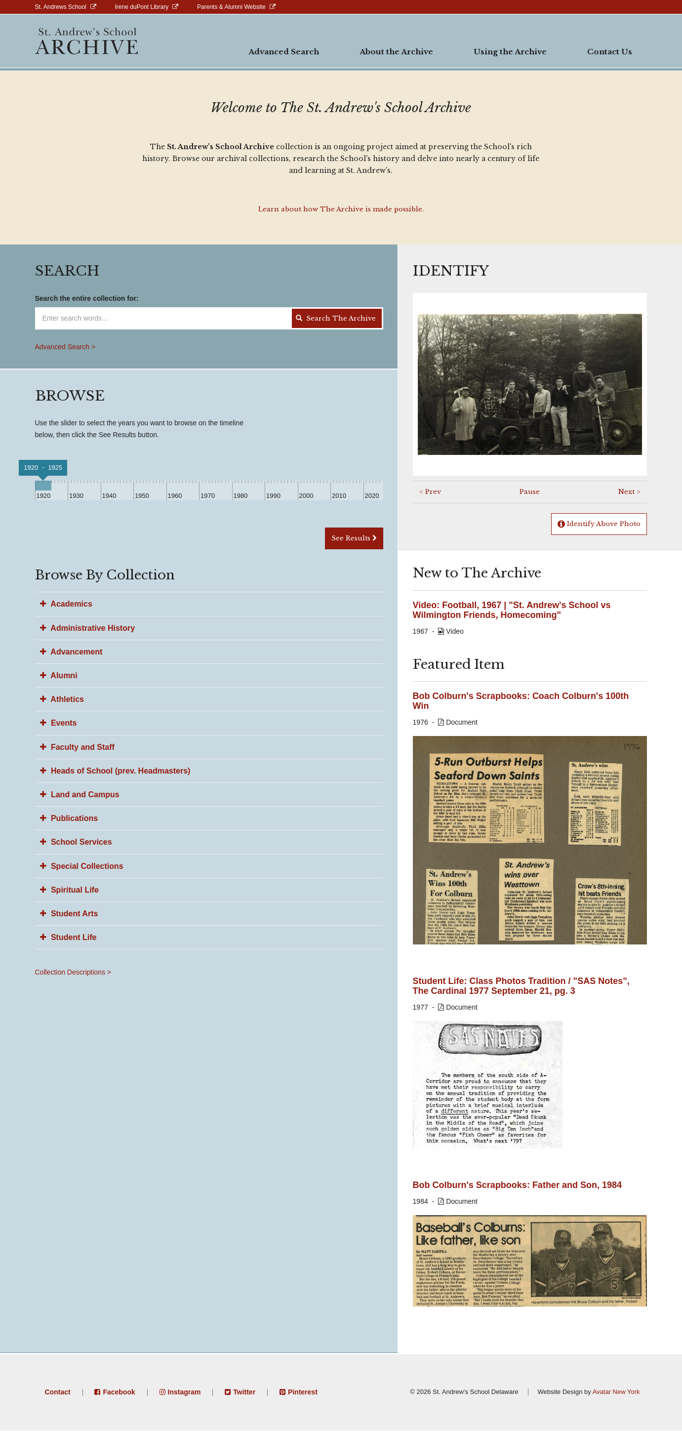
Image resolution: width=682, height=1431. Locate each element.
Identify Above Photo (599, 524)
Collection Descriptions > (73, 972)
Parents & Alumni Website (231, 6)
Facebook (119, 1392)
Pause (530, 492)
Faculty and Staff (77, 747)
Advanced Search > (65, 347)
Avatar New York (616, 1391)
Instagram (184, 1392)
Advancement (71, 652)
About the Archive (396, 51)
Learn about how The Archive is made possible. (341, 209)
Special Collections (81, 866)
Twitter (244, 1392)
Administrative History (87, 628)
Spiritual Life (69, 890)
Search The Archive (335, 318)
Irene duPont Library (141, 6)
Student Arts (69, 913)
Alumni (59, 675)
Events (58, 723)
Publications (69, 818)
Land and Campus (80, 794)
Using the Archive (510, 51)
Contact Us (609, 51)
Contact (58, 1392)
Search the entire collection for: (87, 298)
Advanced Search (283, 51)
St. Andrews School (60, 6)
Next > (629, 492)
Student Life (68, 937)
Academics (66, 604)
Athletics (62, 699)
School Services (76, 842)
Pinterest (303, 1392)
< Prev (430, 492)
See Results (354, 538)
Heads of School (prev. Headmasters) (115, 771)
